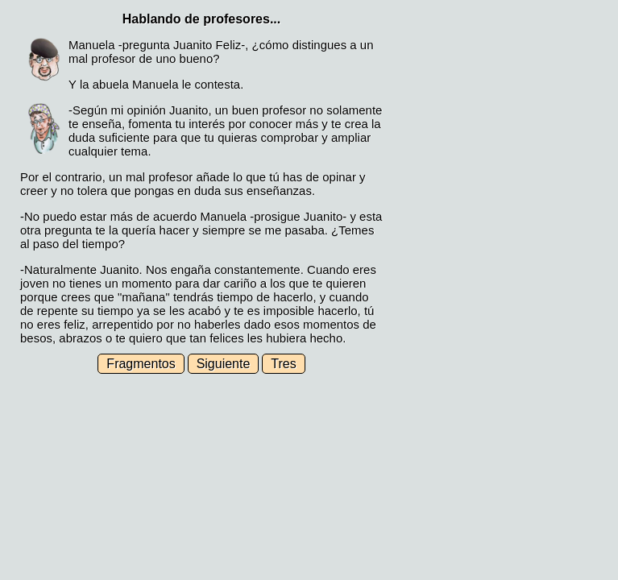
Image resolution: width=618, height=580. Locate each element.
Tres (283, 364)
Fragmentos (140, 364)
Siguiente (224, 364)
